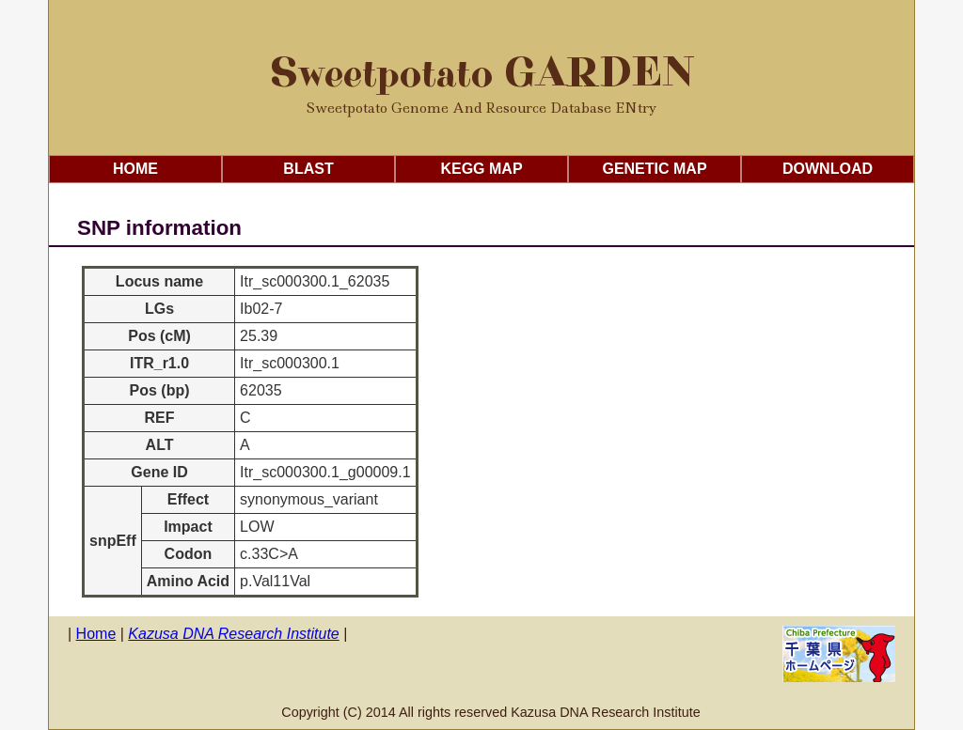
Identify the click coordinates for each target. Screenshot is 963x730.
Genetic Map (654, 169)
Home (135, 169)
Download (827, 169)
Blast (308, 169)
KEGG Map (481, 169)
